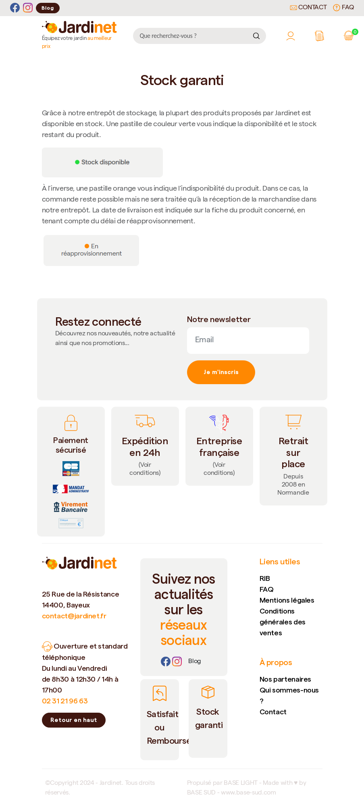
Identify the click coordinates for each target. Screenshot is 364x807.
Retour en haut (73, 720)
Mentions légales (287, 600)
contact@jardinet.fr (74, 616)
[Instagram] (28, 8)
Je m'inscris (221, 372)
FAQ (343, 7)
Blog (48, 7)
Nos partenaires (286, 679)
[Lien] (194, 662)
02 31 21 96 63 (65, 701)
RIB (265, 578)
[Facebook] (15, 8)
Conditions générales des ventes (283, 621)
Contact (308, 8)
